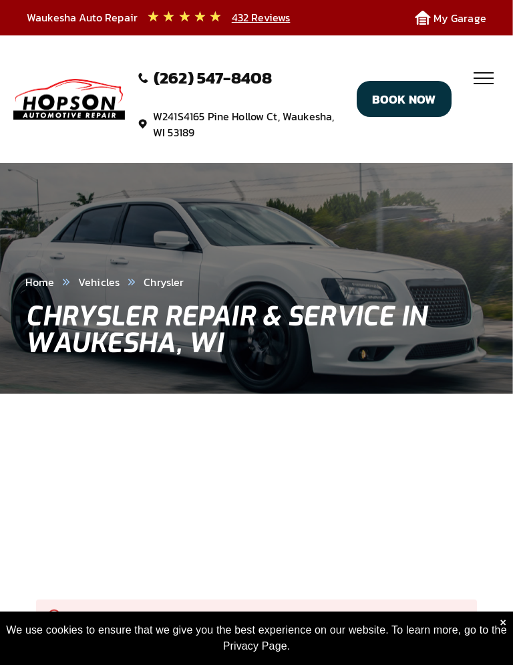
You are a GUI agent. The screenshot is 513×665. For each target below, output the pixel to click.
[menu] (483, 78)
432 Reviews (261, 17)
